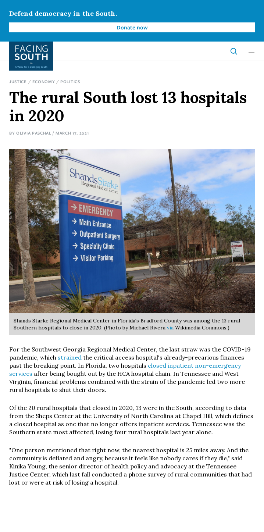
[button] (251, 51)
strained (70, 357)
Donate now (132, 27)
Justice (18, 81)
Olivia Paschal (33, 133)
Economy (43, 81)
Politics (70, 81)
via (170, 327)
